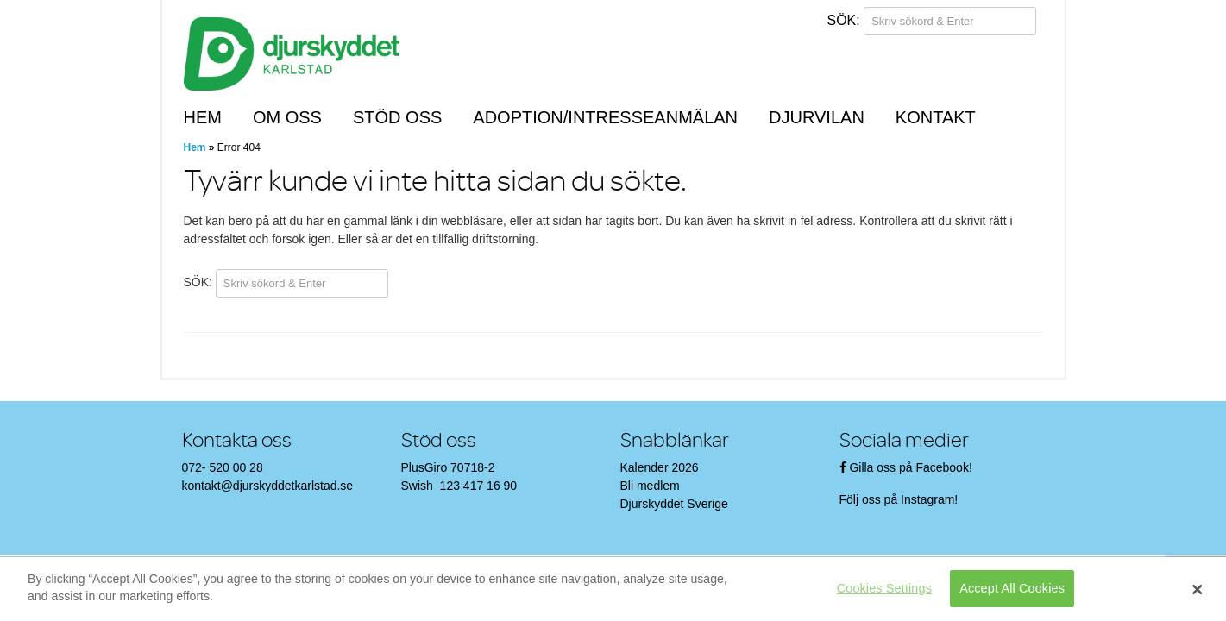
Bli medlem (650, 485)
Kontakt (936, 117)
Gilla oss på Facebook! (910, 467)
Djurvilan (816, 117)
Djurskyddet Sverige (674, 504)
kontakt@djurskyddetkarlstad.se (268, 485)
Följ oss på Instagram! (900, 499)
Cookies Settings (884, 588)
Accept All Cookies (1012, 588)
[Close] (1197, 589)
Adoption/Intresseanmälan (605, 117)
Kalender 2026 (659, 467)
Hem (203, 117)
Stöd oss (397, 117)
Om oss (287, 117)
